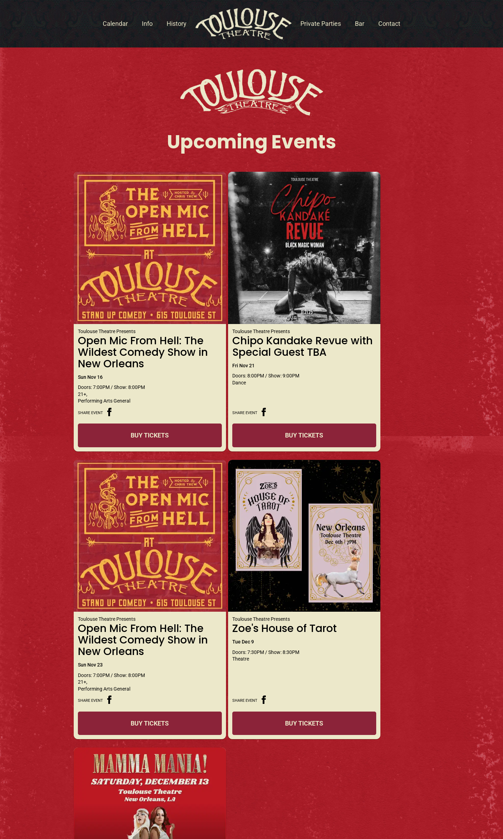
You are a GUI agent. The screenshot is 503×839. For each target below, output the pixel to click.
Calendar (115, 23)
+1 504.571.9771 (119, 753)
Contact (389, 23)
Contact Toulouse (81, 733)
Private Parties (320, 23)
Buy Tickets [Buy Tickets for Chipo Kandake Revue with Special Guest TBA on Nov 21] (249, 410)
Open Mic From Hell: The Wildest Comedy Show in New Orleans (130, 321)
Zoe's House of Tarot (130, 566)
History (177, 23)
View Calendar (251, 663)
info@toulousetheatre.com (89, 762)
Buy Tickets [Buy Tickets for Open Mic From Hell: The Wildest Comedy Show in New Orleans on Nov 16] (131, 410)
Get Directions (251, 745)
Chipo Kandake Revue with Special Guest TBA (244, 315)
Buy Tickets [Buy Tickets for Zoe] (131, 631)
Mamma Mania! (237, 566)
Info (147, 23)
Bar (359, 23)
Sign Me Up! (401, 768)
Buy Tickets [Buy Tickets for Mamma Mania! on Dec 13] (249, 631)
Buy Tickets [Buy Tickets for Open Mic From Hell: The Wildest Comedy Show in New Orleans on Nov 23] (366, 410)
